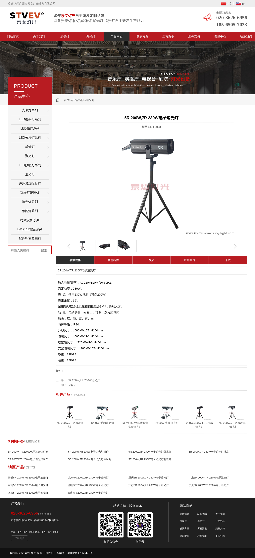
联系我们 (202, 535)
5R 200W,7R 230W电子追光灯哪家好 (149, 451)
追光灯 (90, 100)
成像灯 (64, 36)
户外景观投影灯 (30, 183)
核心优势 (202, 514)
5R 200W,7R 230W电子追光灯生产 (28, 459)
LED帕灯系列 (29, 128)
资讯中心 (220, 36)
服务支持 (194, 36)
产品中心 (117, 36)
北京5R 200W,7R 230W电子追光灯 (88, 477)
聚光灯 (90, 36)
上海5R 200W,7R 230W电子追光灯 (28, 492)
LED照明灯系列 (30, 165)
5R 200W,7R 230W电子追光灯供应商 (89, 459)
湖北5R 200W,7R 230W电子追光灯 (88, 485)
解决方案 (142, 36)
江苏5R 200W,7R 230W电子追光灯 (148, 485)
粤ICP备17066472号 (80, 553)
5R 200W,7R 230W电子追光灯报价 (88, 451)
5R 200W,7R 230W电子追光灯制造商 (149, 459)
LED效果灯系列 (30, 137)
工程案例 (168, 36)
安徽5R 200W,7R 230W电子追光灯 (28, 477)
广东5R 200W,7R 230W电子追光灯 (209, 477)
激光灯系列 (30, 201)
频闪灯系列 (30, 211)
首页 (66, 100)
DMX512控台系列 (29, 229)
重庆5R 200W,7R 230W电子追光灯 (148, 477)
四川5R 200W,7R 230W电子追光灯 (88, 492)
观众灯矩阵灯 (29, 192)
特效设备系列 (29, 220)
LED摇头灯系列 (30, 119)
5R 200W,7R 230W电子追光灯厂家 (28, 451)
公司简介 (184, 514)
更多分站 (220, 535)
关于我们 (39, 36)
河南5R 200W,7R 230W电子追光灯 (28, 485)
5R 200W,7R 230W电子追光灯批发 (209, 451)
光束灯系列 (30, 110)
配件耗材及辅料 (30, 238)
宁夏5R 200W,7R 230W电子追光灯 (209, 485)
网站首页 (13, 36)
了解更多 (19, 538)
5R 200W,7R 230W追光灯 (84, 380)
